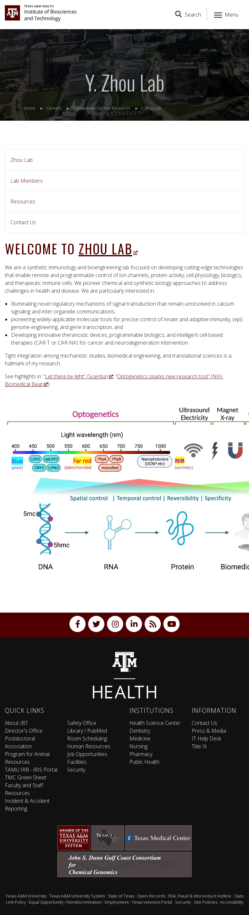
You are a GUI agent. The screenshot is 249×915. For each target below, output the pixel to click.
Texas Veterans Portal (152, 902)
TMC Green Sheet (25, 777)
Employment (117, 902)
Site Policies (205, 902)
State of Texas (121, 896)
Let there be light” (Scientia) (79, 376)
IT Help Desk (206, 738)
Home (29, 108)
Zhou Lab (21, 160)
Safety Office (81, 722)
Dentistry (139, 730)
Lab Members (26, 180)
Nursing (138, 746)
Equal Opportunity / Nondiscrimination (65, 902)
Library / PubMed (87, 730)
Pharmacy (140, 754)
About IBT (16, 722)
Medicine (139, 738)
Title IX (199, 746)
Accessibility (231, 902)
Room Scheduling (87, 738)
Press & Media (209, 730)
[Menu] (225, 14)
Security (76, 769)
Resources (22, 201)
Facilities (77, 761)
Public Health (144, 761)
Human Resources (88, 746)
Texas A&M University (26, 896)
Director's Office (23, 730)
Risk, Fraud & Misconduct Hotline (199, 896)
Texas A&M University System (77, 896)
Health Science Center (155, 722)
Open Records (151, 896)
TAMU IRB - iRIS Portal (31, 769)
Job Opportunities (87, 754)
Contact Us (23, 222)
